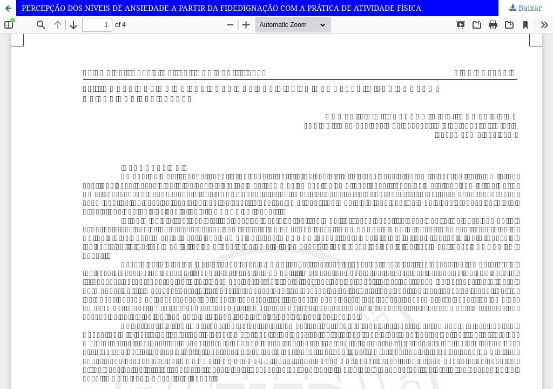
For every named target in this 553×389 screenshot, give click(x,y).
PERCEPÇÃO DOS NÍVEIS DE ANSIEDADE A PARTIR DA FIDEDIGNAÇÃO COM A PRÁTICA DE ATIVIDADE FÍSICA (221, 8)
